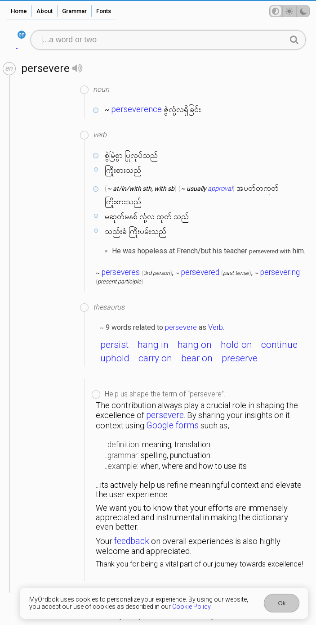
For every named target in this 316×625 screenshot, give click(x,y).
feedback (131, 541)
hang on (195, 344)
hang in (153, 344)
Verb (215, 327)
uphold (114, 358)
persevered (200, 272)
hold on (236, 344)
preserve (240, 358)
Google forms (172, 425)
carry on (155, 358)
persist (114, 344)
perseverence (136, 109)
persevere (181, 327)
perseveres (121, 272)
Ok (281, 603)
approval (220, 188)
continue (279, 344)
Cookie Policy (191, 606)
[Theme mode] (289, 11)
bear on (197, 358)
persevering (280, 272)
